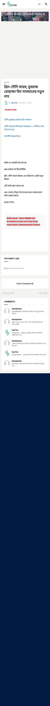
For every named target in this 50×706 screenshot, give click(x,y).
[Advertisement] (25, 48)
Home (6, 82)
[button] (3, 4)
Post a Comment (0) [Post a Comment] (25, 284)
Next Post (43, 293)
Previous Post (8, 293)
